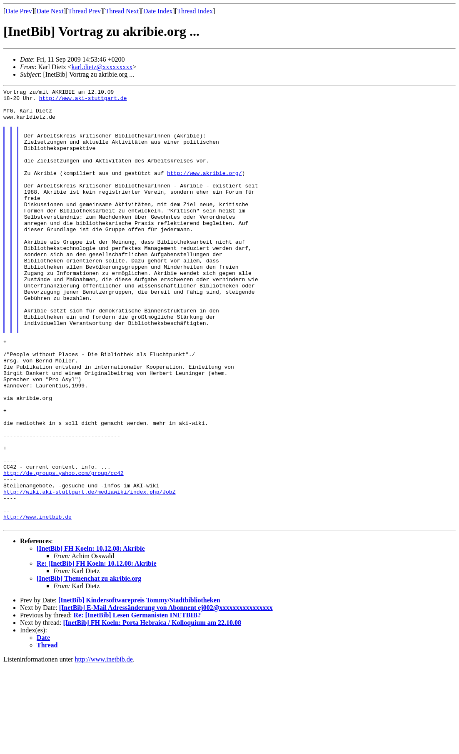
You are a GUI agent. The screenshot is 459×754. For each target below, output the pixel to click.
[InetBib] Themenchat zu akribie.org (89, 665)
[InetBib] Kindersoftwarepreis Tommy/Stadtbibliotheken (139, 687)
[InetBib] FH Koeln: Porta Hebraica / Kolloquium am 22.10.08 (152, 710)
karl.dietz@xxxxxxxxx (102, 66)
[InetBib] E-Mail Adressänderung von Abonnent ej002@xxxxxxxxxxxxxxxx (166, 695)
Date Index (158, 11)
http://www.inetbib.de (37, 603)
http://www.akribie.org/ (204, 190)
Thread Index (195, 11)
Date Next (50, 11)
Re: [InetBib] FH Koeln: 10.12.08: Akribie (97, 650)
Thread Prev (84, 11)
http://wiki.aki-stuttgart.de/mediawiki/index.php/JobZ (89, 573)
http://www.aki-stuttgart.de (83, 100)
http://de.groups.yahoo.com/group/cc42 (63, 550)
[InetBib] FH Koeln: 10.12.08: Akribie (91, 635)
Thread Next (122, 11)
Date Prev (18, 11)
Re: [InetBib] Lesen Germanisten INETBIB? (137, 702)
